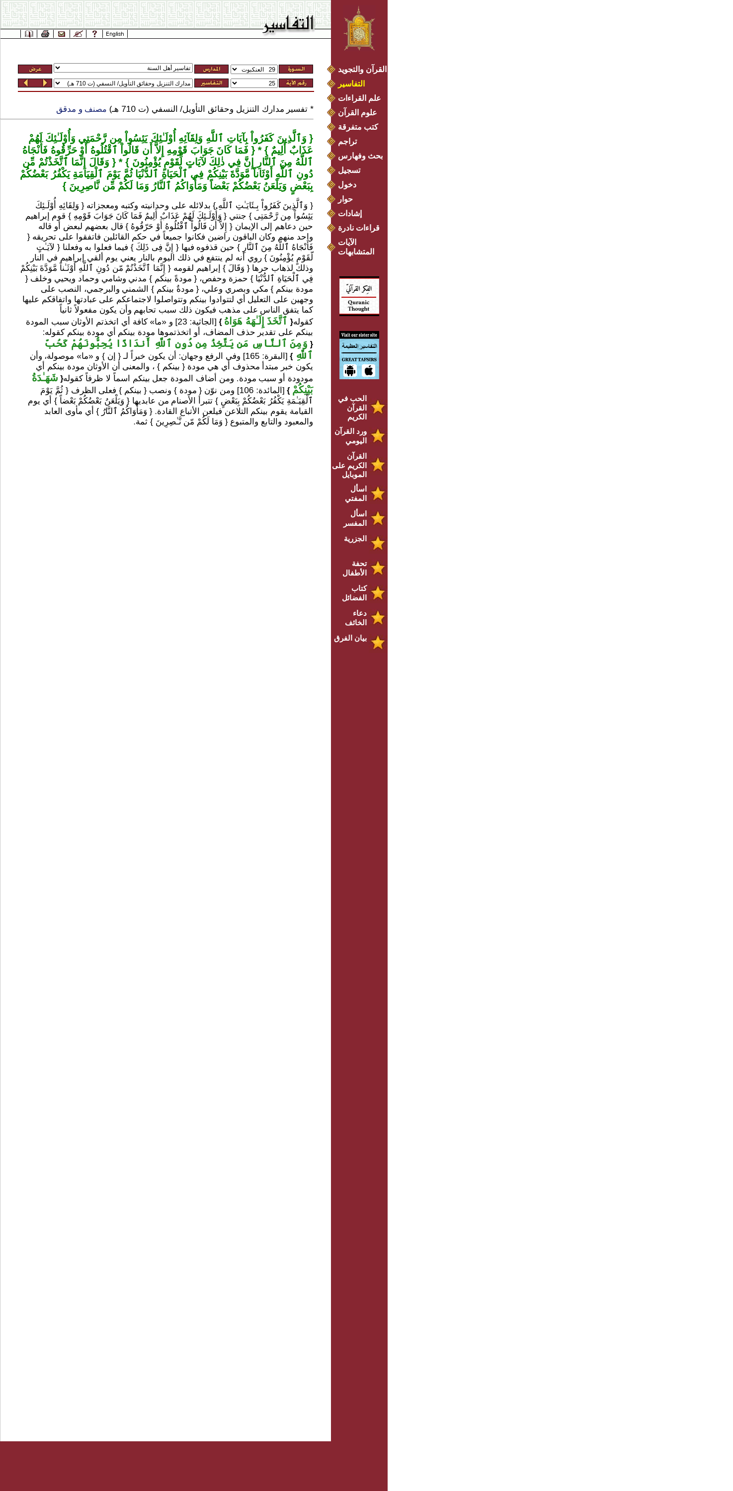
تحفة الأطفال (354, 568)
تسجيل (349, 170)
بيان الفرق (350, 638)
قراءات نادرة (359, 228)
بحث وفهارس (362, 156)
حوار (345, 199)
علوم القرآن (357, 112)
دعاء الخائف (356, 618)
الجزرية (355, 538)
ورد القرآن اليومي (350, 436)
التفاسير (351, 84)
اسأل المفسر (355, 518)
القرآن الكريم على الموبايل (349, 465)
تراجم (347, 141)
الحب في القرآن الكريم (352, 407)
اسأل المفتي (356, 493)
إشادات (350, 213)
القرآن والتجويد (362, 69)
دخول (347, 184)
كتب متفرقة (358, 127)
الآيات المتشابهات (356, 247)
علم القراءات (359, 98)
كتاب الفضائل (354, 593)
